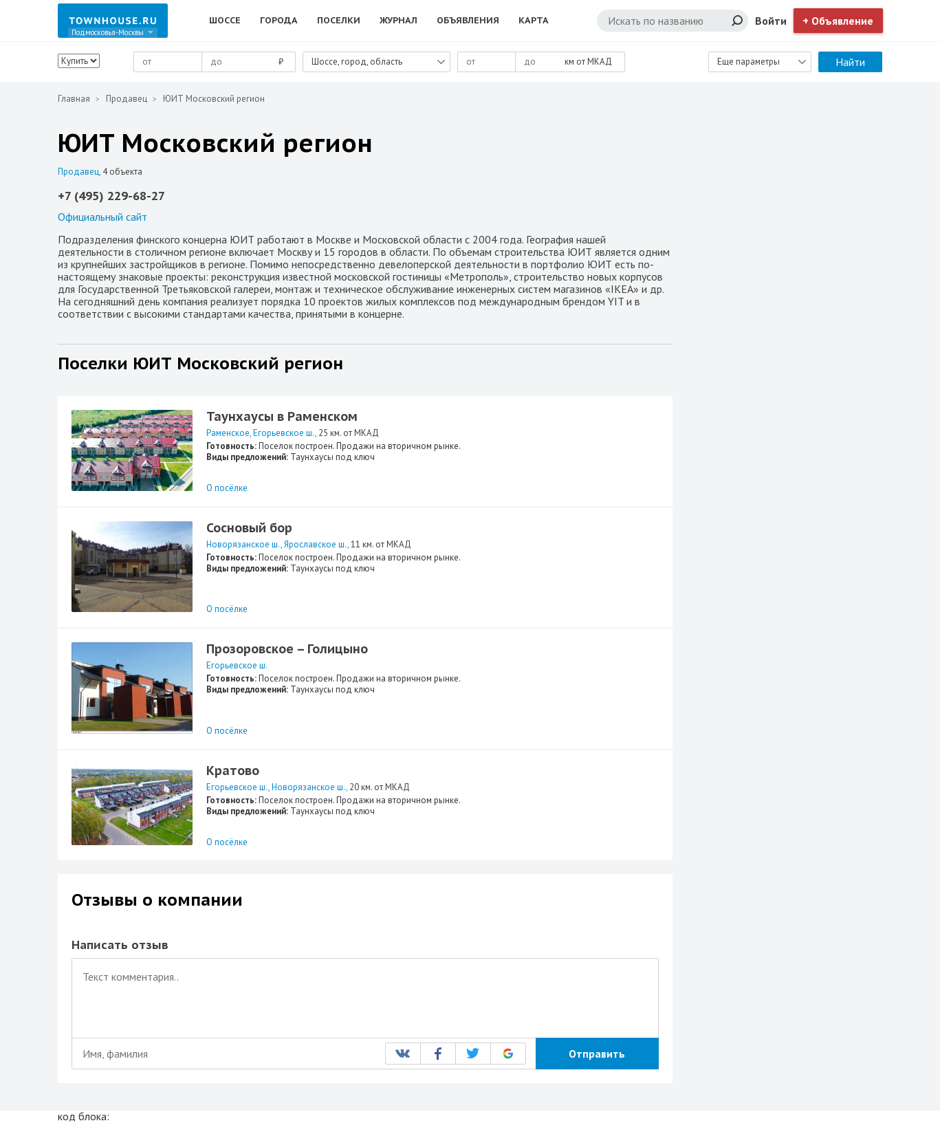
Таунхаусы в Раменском (282, 416)
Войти (771, 21)
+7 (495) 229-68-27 (111, 196)
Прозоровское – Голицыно (287, 649)
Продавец (126, 99)
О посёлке (227, 488)
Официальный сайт (102, 216)
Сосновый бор (249, 528)
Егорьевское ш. (284, 433)
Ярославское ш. (315, 544)
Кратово (232, 770)
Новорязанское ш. (243, 544)
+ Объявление (837, 21)
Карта (533, 20)
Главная (74, 99)
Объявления (468, 20)
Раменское (228, 433)
